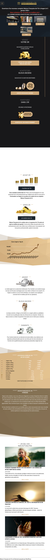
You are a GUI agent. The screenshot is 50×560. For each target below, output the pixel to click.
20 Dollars (8, 377)
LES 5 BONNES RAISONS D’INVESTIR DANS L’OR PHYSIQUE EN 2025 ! (25, 14)
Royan (12, 24)
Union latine (8, 373)
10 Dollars (8, 379)
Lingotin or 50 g (9, 368)
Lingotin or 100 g (9, 366)
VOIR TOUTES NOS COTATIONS (25, 381)
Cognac (26, 24)
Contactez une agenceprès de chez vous (25, 63)
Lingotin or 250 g (9, 364)
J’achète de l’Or (26, 188)
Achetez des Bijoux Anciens (25, 93)
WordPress (28, 559)
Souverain (8, 375)
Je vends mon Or (26, 218)
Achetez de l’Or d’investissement (25, 122)
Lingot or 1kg (9, 360)
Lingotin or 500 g (9, 362)
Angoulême (40, 24)
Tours (26, 34)
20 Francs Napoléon (10, 371)
